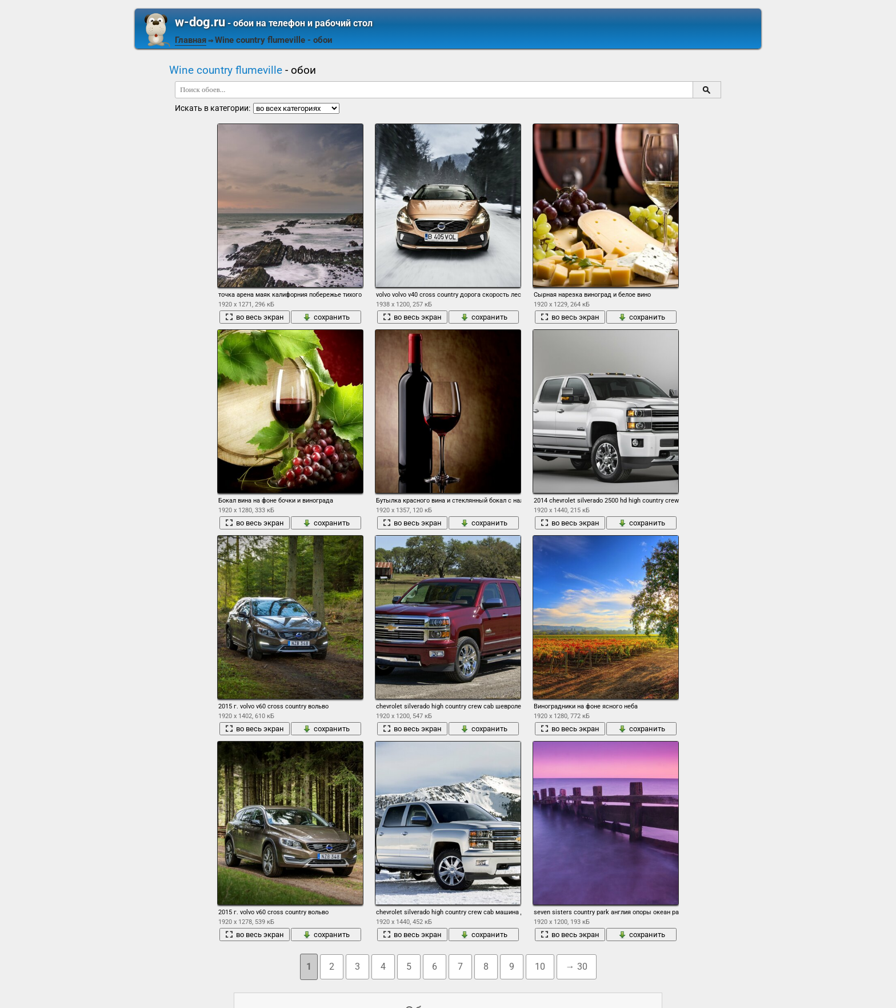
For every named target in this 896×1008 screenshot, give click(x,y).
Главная (190, 40)
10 (540, 966)
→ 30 (576, 966)
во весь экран (254, 317)
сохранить (326, 317)
